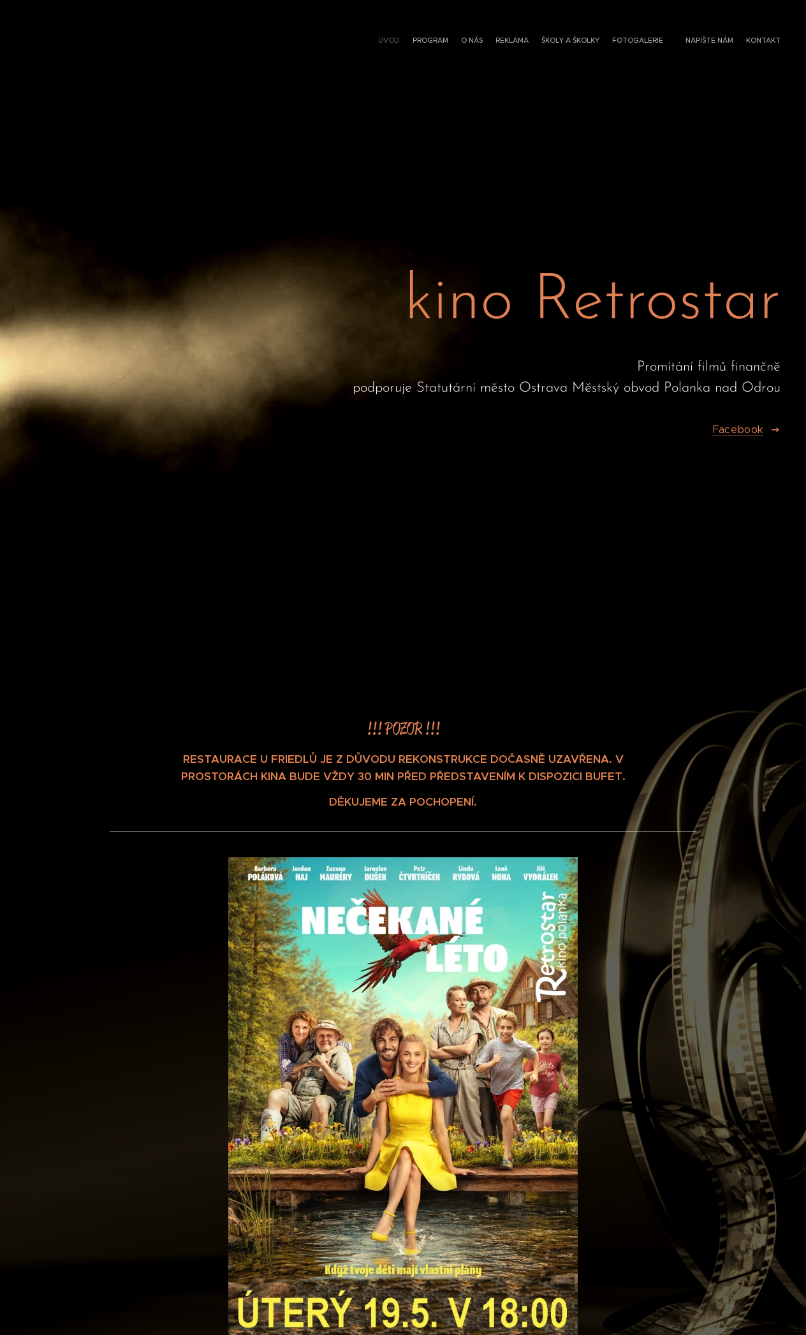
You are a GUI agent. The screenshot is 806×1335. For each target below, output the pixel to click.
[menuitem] (683, 41)
